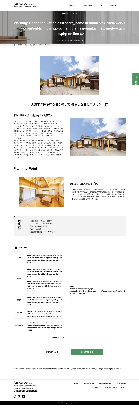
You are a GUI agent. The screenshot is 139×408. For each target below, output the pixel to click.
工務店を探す (72, 5)
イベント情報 (87, 5)
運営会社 (97, 390)
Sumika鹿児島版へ (105, 386)
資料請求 (136, 81)
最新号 (76, 386)
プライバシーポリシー (109, 390)
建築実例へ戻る (52, 355)
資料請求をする (87, 355)
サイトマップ (122, 390)
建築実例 (20, 45)
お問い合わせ (121, 386)
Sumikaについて (117, 5)
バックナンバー (88, 386)
